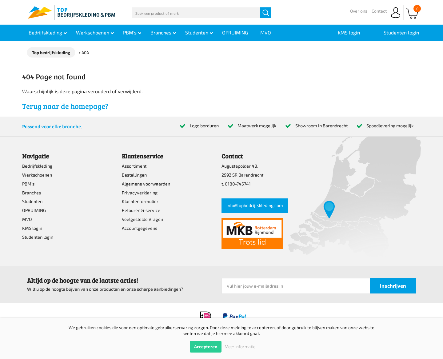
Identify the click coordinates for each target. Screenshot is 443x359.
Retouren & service (141, 210)
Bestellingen (134, 175)
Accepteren (205, 346)
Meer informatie (240, 346)
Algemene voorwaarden (146, 183)
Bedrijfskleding (37, 166)
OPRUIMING (34, 210)
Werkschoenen (37, 175)
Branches (31, 192)
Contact (379, 11)
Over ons (358, 11)
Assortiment (134, 166)
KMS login (32, 228)
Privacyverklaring (140, 192)
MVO (27, 219)
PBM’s (28, 183)
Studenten (32, 201)
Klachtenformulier (140, 201)
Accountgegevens (139, 228)
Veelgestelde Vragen (142, 219)
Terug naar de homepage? (65, 106)
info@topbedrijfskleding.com (254, 205)
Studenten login (37, 237)
